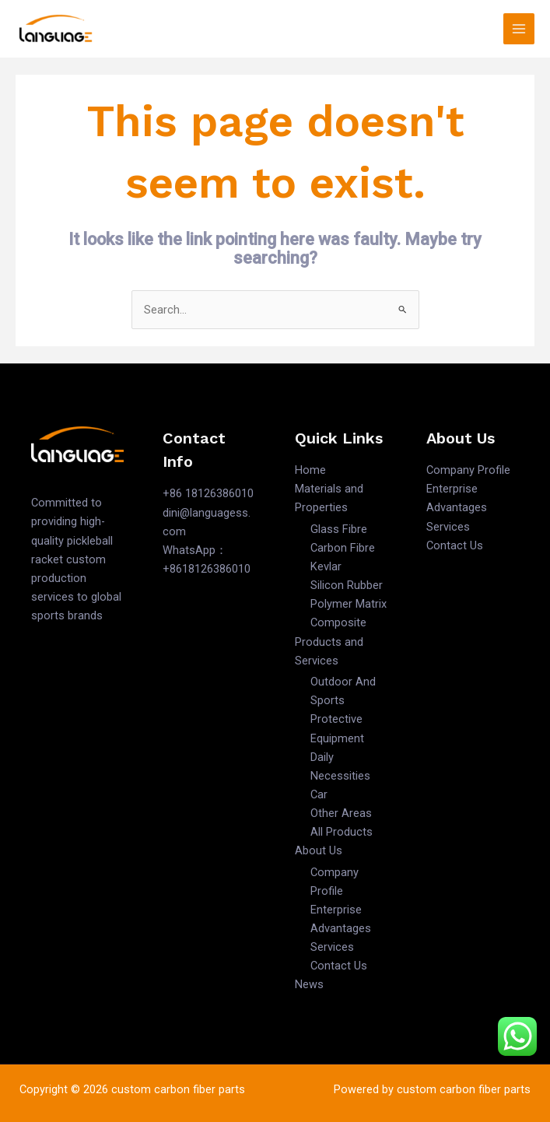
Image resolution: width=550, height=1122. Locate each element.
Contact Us (338, 966)
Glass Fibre (338, 529)
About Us (318, 850)
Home (310, 470)
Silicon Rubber (346, 585)
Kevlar (326, 566)
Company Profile (468, 470)
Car (319, 794)
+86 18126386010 (208, 493)
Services (332, 947)
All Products (341, 832)
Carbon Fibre (342, 548)
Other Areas (341, 813)
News (309, 984)
